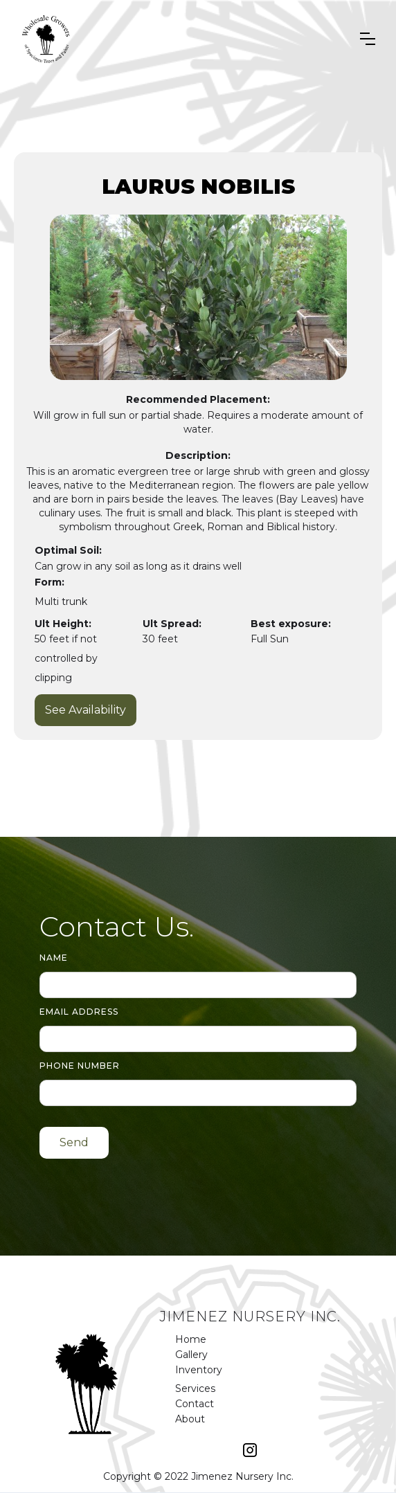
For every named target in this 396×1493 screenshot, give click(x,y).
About (190, 1418)
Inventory (198, 1369)
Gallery (191, 1354)
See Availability (85, 709)
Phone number (79, 1065)
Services (195, 1388)
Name (53, 957)
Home (190, 1339)
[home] (47, 39)
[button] (367, 39)
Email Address (78, 1011)
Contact (194, 1403)
